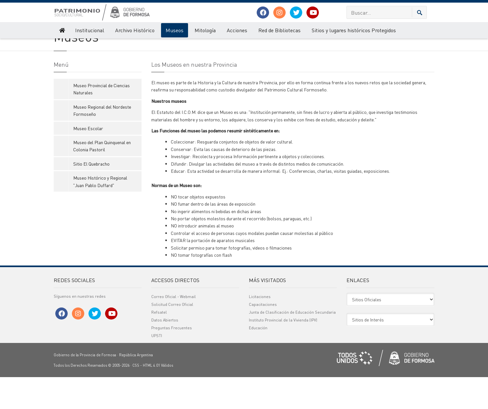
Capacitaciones (263, 336)
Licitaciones (260, 328)
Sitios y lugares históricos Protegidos (354, 30)
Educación (258, 359)
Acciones (237, 30)
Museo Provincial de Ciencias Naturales (101, 120)
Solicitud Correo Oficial (172, 336)
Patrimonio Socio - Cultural (77, 45)
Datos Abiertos (164, 351)
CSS (135, 397)
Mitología (205, 30)
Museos (174, 30)
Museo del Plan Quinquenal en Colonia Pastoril (102, 177)
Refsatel (159, 344)
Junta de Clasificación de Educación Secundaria (292, 344)
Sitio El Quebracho (91, 195)
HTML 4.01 (151, 397)
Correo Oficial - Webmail (173, 328)
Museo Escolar (88, 160)
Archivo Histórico (135, 30)
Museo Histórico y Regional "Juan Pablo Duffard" (100, 213)
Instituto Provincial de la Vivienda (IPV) (283, 351)
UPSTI (156, 367)
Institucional (89, 30)
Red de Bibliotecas (279, 30)
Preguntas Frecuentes (171, 359)
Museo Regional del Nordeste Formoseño (102, 142)
